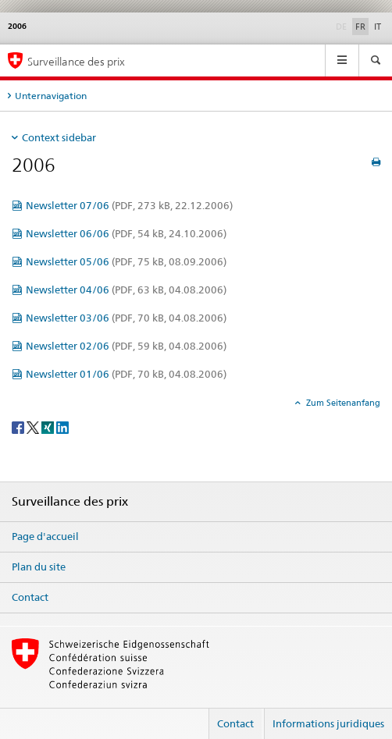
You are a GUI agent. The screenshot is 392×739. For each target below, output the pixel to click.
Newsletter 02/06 (126, 345)
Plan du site (39, 566)
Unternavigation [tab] (51, 95)
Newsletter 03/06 (126, 317)
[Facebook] (19, 426)
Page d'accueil (45, 536)
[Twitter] (34, 426)
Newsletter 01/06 (126, 374)
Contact (30, 597)
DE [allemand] (343, 26)
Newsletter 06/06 (126, 233)
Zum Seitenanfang (342, 402)
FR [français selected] (360, 26)
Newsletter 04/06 (126, 289)
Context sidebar (59, 137)
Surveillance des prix (76, 61)
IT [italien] (377, 26)
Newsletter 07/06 (129, 205)
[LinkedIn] (62, 426)
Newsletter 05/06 (126, 261)
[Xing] (48, 426)
